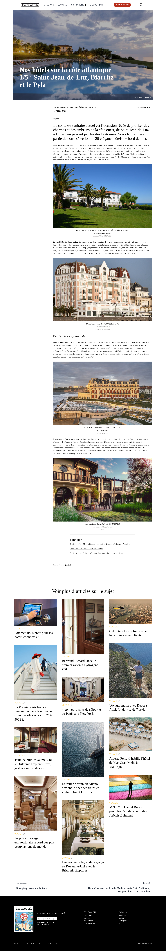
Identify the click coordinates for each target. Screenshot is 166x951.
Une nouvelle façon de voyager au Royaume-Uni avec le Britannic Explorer (83, 866)
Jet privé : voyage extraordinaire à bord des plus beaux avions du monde (34, 842)
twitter (121, 918)
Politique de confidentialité (41, 944)
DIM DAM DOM (147, 944)
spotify (121, 923)
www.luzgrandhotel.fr (102, 327)
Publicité (52, 944)
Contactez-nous (61, 944)
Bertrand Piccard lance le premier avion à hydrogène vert (80, 665)
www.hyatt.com (102, 430)
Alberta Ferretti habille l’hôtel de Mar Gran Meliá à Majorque (129, 763)
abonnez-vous (122, 5)
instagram (123, 921)
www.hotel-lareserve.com (102, 233)
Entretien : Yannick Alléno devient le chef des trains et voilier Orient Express (80, 788)
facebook (123, 916)
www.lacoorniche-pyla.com (102, 527)
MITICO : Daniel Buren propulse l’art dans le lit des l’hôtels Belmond (128, 811)
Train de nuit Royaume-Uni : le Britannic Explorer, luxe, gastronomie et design (34, 764)
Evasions (62, 5)
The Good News (95, 5)
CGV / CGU (29, 944)
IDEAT (139, 944)
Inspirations (77, 5)
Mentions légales (19, 944)
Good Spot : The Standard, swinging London (86, 549)
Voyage (22, 62)
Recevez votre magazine (47, 919)
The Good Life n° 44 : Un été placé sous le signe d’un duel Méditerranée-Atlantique (100, 544)
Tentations (48, 5)
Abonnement (70, 944)
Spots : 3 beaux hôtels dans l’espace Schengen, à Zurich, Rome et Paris (96, 553)
